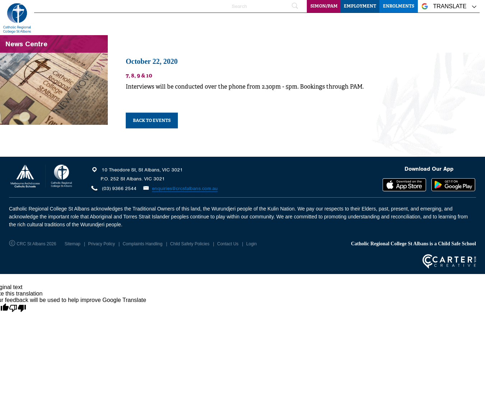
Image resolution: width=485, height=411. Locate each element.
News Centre (421, 23)
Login (251, 243)
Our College (199, 23)
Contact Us (227, 243)
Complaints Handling (142, 243)
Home (167, 23)
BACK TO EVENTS (152, 120)
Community (461, 23)
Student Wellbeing (333, 23)
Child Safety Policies (189, 243)
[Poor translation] (17, 308)
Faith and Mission (247, 23)
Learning (289, 23)
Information (381, 23)
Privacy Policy (101, 243)
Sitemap (72, 243)
